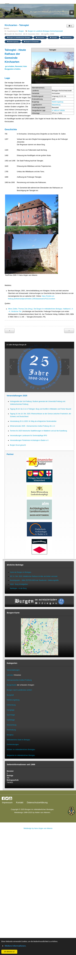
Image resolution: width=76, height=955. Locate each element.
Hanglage (10, 710)
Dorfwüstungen (13, 744)
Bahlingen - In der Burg (18, 588)
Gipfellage (11, 720)
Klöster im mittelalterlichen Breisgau (21, 749)
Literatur (10, 675)
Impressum (7, 802)
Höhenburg (11, 705)
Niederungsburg (12, 41)
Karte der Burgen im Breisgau (20, 572)
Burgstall (10, 695)
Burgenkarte (12, 685)
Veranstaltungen (13, 670)
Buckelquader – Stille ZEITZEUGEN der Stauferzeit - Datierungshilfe (34, 580)
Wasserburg (67, 37)
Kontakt (19, 802)
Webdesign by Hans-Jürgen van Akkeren (38, 828)
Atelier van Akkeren (42, 812)
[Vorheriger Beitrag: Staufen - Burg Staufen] (10, 330)
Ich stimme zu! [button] (9, 952)
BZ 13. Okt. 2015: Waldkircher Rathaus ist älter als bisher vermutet (33, 576)
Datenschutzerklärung (37, 802)
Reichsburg (11, 730)
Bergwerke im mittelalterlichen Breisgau (21, 755)
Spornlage (11, 715)
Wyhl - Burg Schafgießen (19, 584)
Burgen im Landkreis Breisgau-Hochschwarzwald (45, 31)
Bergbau (10, 735)
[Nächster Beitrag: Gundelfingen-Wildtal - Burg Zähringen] (69, 330)
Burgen (21, 31)
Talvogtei (53, 37)
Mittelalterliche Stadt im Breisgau (18, 740)
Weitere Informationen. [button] (15, 945)
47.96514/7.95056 (58, 110)
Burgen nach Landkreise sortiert (19, 690)
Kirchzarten (40, 37)
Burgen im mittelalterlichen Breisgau (18, 37)
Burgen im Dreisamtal (31, 41)
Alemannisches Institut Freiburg (19, 680)
